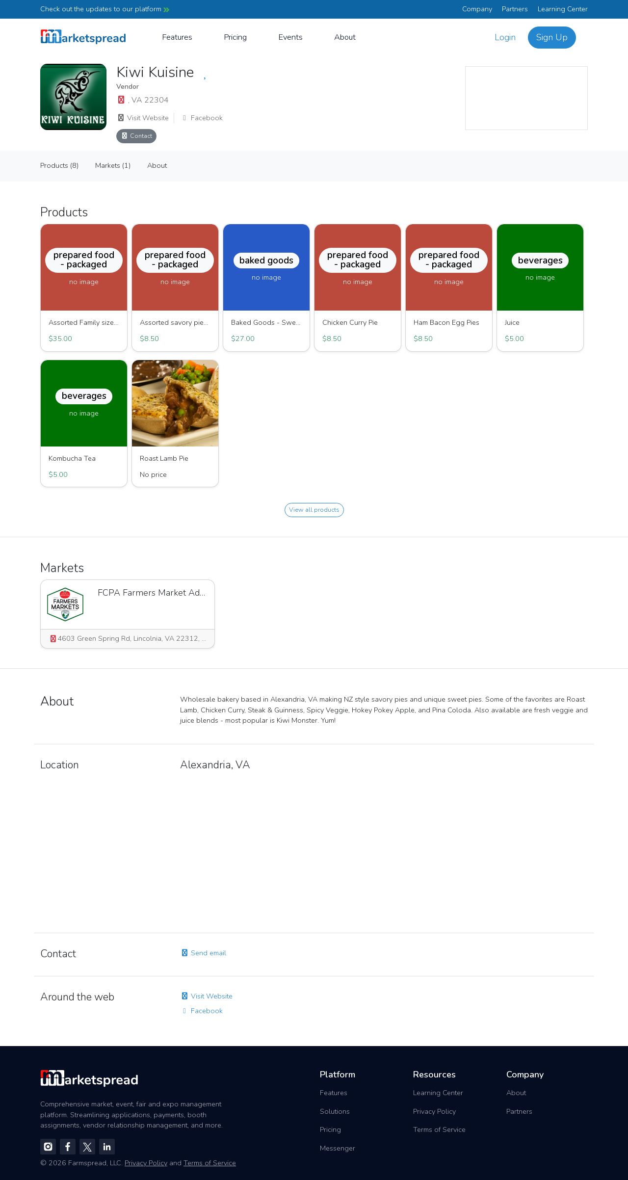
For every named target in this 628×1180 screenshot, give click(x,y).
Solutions (335, 1111)
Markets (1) (113, 165)
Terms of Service (439, 1129)
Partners (515, 9)
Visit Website (142, 118)
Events (290, 37)
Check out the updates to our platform (104, 9)
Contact (136, 135)
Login (505, 37)
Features (177, 37)
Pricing (235, 37)
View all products (314, 509)
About (345, 37)
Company (477, 9)
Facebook (201, 118)
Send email (203, 953)
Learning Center (563, 9)
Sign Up (552, 37)
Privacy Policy (434, 1111)
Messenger (337, 1148)
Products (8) (59, 165)
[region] (526, 98)
